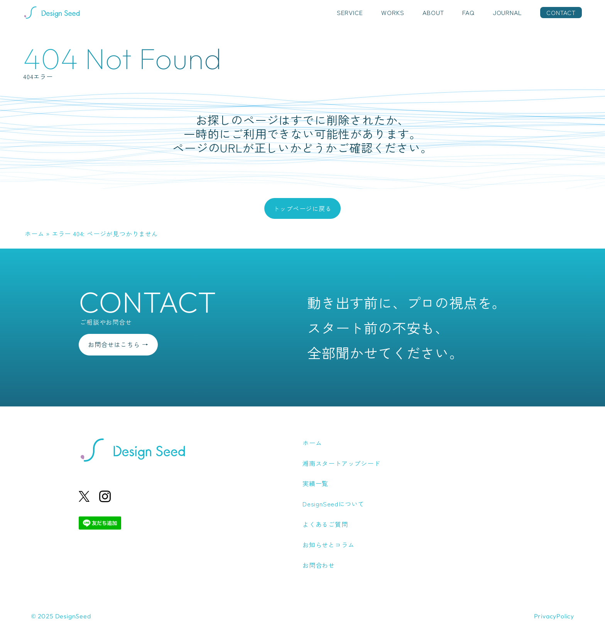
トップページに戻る (302, 208)
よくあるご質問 (325, 524)
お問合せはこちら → (118, 344)
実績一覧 (315, 483)
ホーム (34, 233)
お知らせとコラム (328, 544)
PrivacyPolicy (554, 616)
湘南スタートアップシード (341, 463)
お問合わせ (318, 565)
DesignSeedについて (333, 503)
